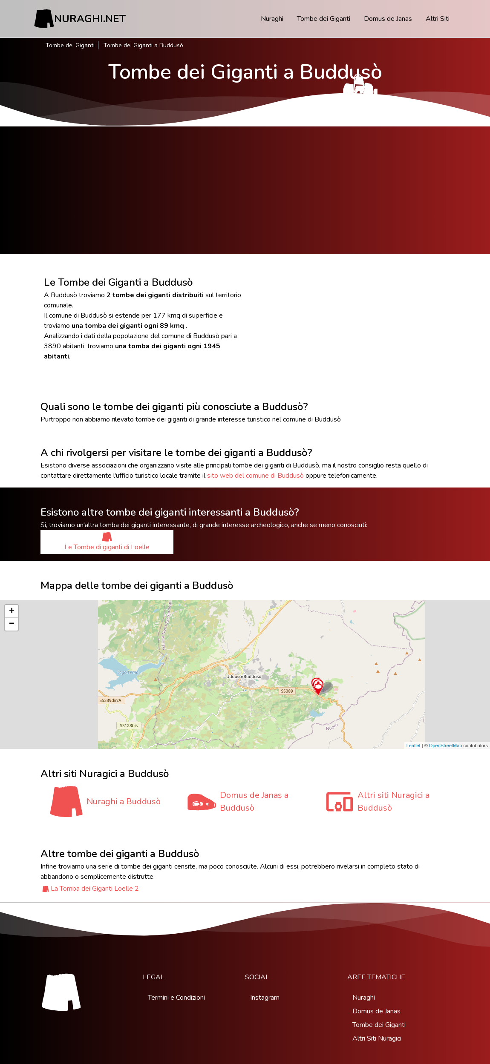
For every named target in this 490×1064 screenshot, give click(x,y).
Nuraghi (272, 18)
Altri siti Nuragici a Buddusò (393, 801)
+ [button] (11, 611)
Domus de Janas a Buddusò (254, 801)
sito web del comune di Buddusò (255, 475)
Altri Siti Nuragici (376, 1038)
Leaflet (413, 745)
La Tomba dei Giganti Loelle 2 (95, 888)
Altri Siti (438, 18)
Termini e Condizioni (176, 997)
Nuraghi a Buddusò (123, 801)
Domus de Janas (388, 18)
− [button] (11, 624)
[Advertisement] (245, 190)
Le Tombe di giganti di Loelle (107, 542)
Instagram (265, 997)
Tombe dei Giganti (323, 18)
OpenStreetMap (445, 745)
